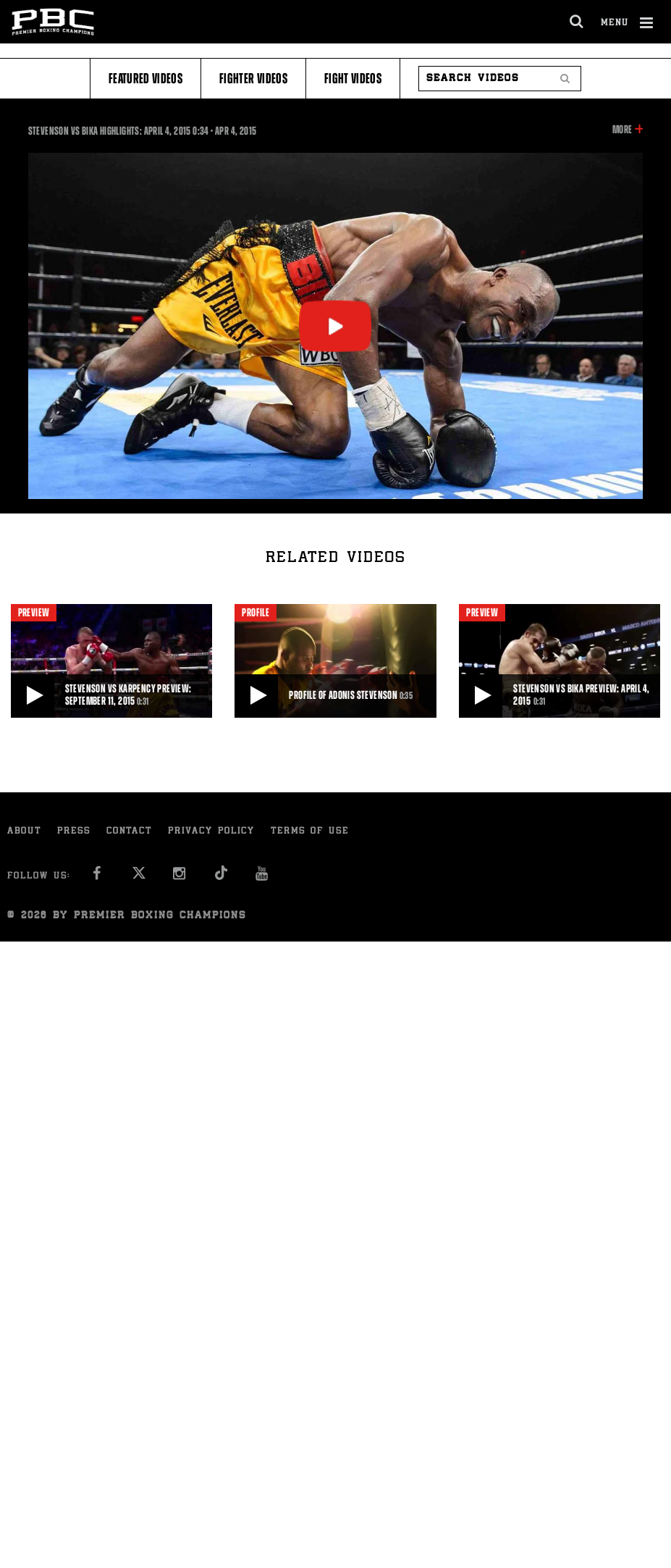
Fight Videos (352, 78)
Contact (129, 831)
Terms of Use (310, 831)
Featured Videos (145, 78)
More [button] (622, 129)
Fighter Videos (253, 78)
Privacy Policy (211, 831)
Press (73, 831)
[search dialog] (577, 22)
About (24, 831)
